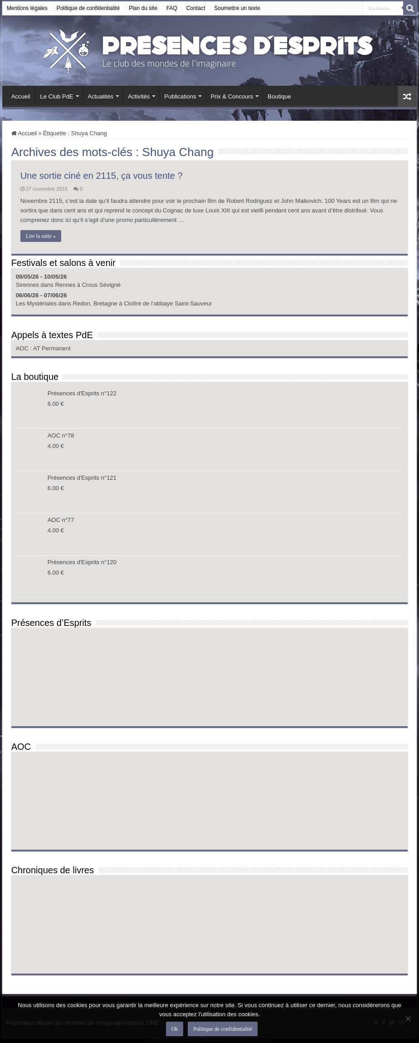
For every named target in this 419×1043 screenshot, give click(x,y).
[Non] (407, 1018)
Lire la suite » (41, 236)
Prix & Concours (231, 96)
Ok (174, 1029)
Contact (195, 8)
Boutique (279, 96)
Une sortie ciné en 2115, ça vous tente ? (101, 176)
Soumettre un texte (237, 8)
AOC (23, 348)
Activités (139, 96)
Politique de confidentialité (88, 8)
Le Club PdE (56, 96)
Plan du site (143, 8)
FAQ (171, 8)
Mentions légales (27, 8)
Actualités (100, 96)
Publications (180, 96)
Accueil (20, 96)
